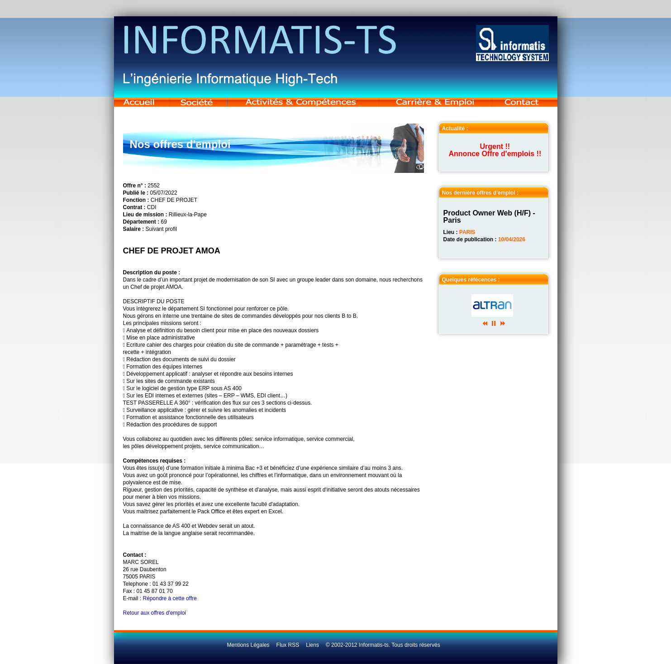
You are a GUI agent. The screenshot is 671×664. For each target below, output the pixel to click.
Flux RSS (288, 645)
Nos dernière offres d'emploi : (480, 193)
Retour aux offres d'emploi (154, 613)
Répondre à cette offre (170, 598)
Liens (312, 645)
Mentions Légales (248, 645)
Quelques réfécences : (471, 280)
